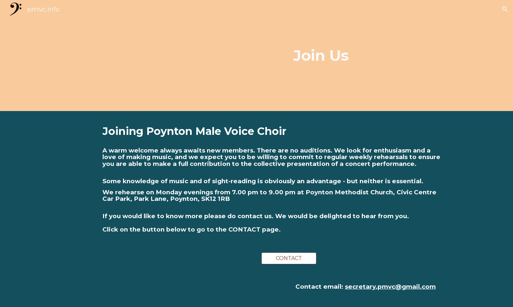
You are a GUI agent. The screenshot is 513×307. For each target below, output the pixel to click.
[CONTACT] (289, 258)
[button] (505, 9)
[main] (321, 56)
